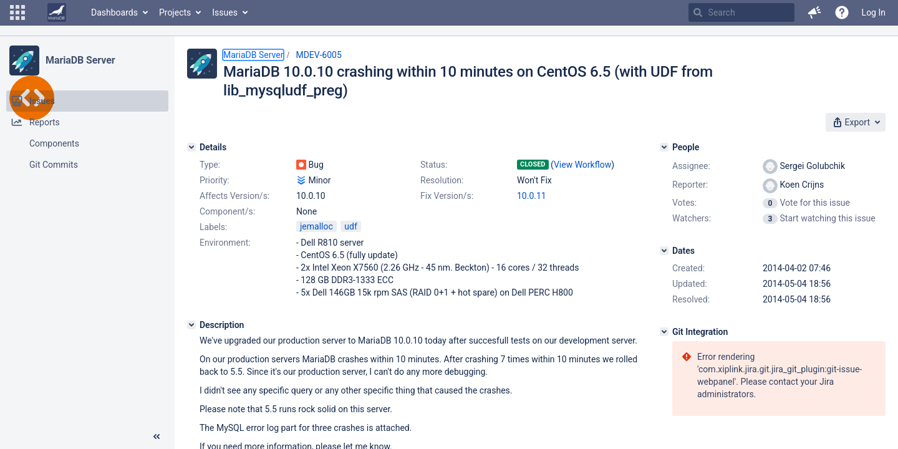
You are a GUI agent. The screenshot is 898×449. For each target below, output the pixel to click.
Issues (225, 12)
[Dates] (664, 250)
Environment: (225, 243)
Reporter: (690, 185)
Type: (210, 165)
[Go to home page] (56, 12)
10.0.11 (531, 196)
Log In (874, 12)
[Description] (191, 325)
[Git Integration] (664, 331)
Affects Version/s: (234, 196)
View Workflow (582, 165)
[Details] (191, 147)
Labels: (213, 227)
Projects (175, 12)
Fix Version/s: (446, 196)
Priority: (214, 180)
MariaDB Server (80, 60)
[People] (664, 147)
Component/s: (227, 211)
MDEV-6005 (318, 55)
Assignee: (691, 166)
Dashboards (114, 12)
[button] (17, 12)
